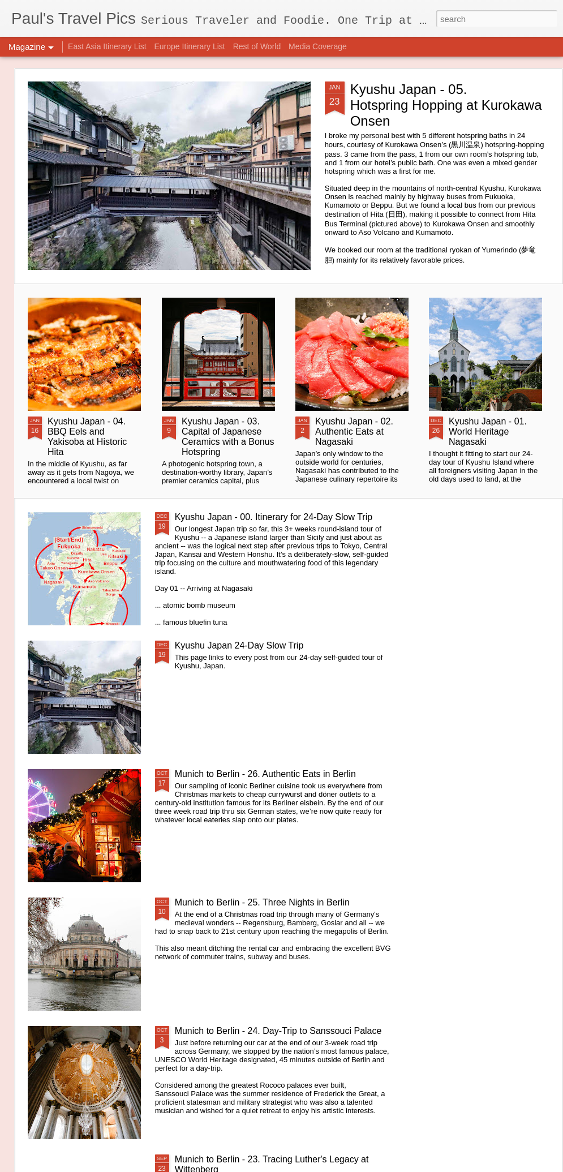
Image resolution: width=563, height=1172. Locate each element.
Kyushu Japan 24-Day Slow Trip (239, 645)
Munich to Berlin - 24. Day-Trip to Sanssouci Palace (278, 1031)
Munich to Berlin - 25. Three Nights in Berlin (262, 902)
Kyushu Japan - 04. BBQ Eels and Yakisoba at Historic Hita (87, 437)
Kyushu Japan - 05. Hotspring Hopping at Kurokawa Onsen (446, 104)
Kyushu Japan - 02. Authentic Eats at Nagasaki (354, 432)
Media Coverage (318, 46)
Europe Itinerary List (189, 46)
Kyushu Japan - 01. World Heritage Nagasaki (488, 432)
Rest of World (257, 46)
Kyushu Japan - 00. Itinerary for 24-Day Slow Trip (274, 517)
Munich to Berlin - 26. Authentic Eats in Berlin (265, 774)
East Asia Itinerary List (107, 46)
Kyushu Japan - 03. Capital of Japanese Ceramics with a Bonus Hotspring (228, 437)
